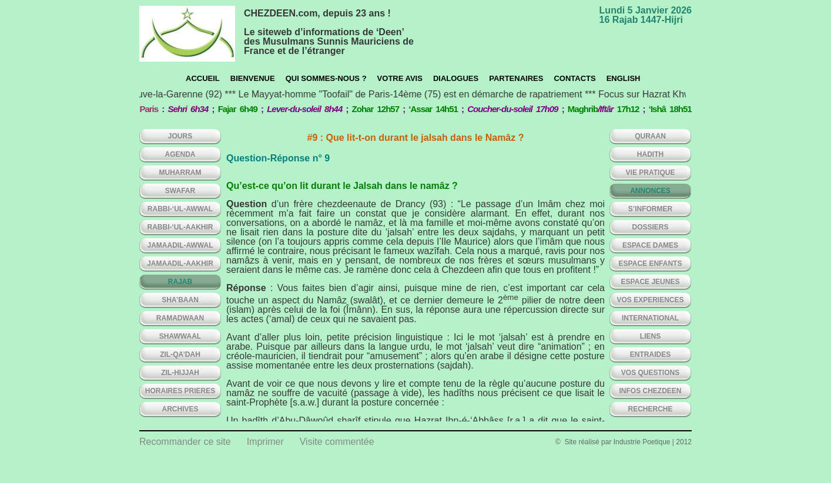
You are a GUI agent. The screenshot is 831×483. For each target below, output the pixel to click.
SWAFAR (180, 191)
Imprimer (265, 442)
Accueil (203, 78)
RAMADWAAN (180, 318)
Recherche (650, 409)
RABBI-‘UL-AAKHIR (180, 227)
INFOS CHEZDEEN (650, 391)
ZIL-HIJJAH (180, 373)
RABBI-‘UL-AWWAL (180, 209)
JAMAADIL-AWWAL (180, 245)
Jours (180, 136)
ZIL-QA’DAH (180, 354)
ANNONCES (650, 191)
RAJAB (180, 282)
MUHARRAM (180, 172)
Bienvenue (252, 78)
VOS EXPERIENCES (649, 300)
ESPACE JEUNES (650, 282)
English (624, 78)
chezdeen (187, 34)
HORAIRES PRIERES (180, 391)
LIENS (650, 336)
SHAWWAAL (180, 336)
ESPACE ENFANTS (650, 263)
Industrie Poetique (642, 442)
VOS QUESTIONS (650, 373)
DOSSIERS (650, 227)
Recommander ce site (185, 442)
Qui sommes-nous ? (326, 78)
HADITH (650, 154)
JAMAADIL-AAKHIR (180, 263)
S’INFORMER (650, 209)
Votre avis (400, 78)
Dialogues (455, 78)
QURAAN (650, 136)
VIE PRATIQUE (650, 172)
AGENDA (180, 154)
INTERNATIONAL (650, 318)
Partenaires (516, 78)
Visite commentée (337, 442)
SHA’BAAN (180, 300)
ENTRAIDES (650, 354)
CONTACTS (574, 78)
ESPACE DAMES (650, 245)
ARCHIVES (180, 409)
